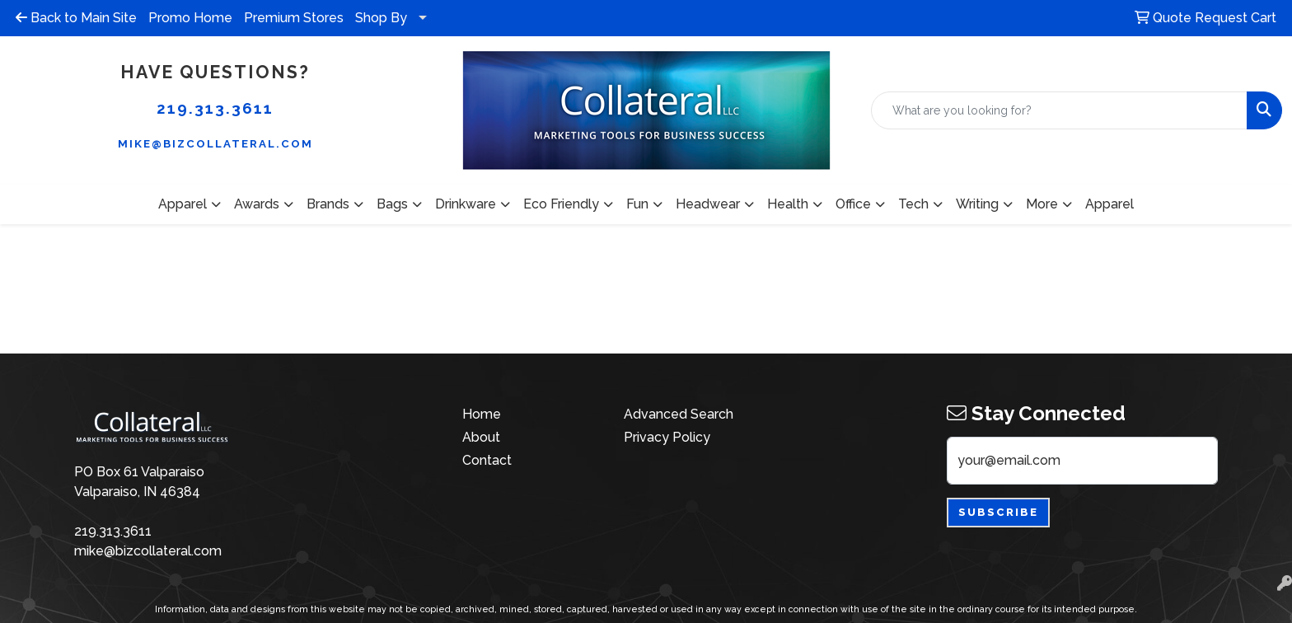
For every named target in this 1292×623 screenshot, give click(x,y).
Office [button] (853, 204)
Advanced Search (678, 414)
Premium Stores (294, 18)
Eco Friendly (561, 204)
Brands (328, 204)
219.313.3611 (215, 108)
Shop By (381, 18)
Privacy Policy (667, 437)
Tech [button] (913, 204)
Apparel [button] (182, 204)
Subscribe (998, 512)
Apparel (1109, 204)
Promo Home (190, 18)
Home (481, 414)
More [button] (1042, 204)
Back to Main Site (76, 18)
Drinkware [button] (465, 204)
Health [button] (787, 204)
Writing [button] (977, 204)
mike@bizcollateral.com (215, 143)
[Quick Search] (1059, 110)
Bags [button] (392, 204)
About (481, 437)
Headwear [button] (708, 204)
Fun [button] (637, 204)
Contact (487, 460)
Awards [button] (256, 204)
